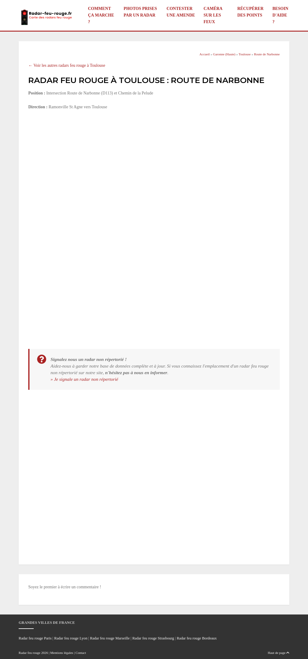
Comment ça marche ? (101, 15)
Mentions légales (61, 652)
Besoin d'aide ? (280, 15)
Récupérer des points (250, 11)
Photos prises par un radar (140, 11)
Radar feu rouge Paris (35, 638)
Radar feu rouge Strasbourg (153, 638)
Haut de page (278, 652)
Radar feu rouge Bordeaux (197, 638)
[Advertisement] (154, 160)
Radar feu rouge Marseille (110, 638)
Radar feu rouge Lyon (70, 638)
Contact (80, 652)
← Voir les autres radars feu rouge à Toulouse (66, 65)
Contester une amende (181, 11)
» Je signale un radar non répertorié (84, 379)
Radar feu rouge (29, 652)
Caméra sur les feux (213, 15)
